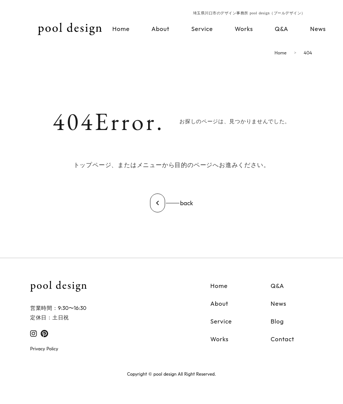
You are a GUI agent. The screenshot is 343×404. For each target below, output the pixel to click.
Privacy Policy (44, 348)
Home (280, 53)
